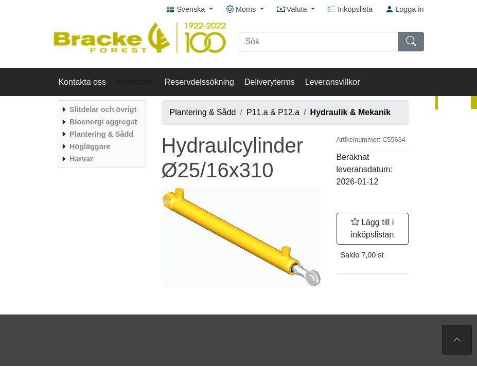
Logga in (404, 9)
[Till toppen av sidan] (457, 340)
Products (135, 82)
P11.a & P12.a (272, 112)
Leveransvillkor (332, 82)
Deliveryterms (269, 82)
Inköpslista (350, 9)
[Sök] (319, 41)
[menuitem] (100, 109)
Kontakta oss (83, 82)
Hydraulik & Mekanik (350, 112)
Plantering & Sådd (203, 112)
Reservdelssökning (199, 82)
